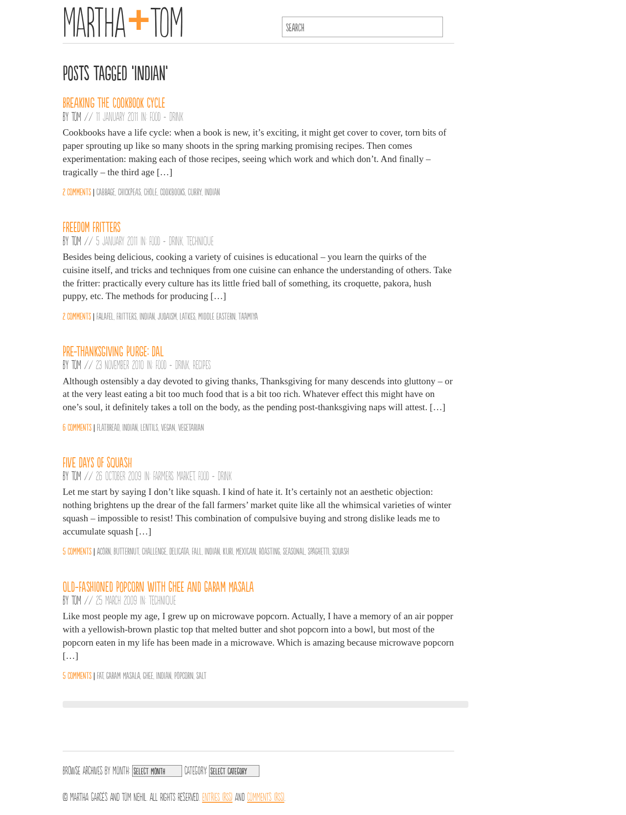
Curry (195, 191)
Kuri (228, 551)
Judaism (167, 316)
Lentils (149, 427)
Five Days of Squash (97, 461)
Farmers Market (173, 475)
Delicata (179, 551)
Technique (200, 240)
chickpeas (129, 191)
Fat (100, 675)
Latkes (187, 316)
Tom (76, 116)
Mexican (246, 551)
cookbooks (172, 191)
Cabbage (105, 191)
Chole (150, 191)
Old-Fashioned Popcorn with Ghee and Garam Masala (158, 586)
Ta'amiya (248, 316)
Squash (340, 551)
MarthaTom (123, 19)
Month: (121, 769)
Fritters (126, 316)
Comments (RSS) (265, 796)
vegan (168, 427)
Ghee (148, 675)
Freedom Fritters (91, 226)
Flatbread (108, 427)
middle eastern (216, 316)
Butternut (126, 551)
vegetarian (191, 427)
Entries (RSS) (217, 796)
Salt (201, 675)
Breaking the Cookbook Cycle (114, 102)
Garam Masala (123, 675)
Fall (197, 551)
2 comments (77, 191)
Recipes (202, 364)
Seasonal (294, 551)
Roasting (269, 551)
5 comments (77, 551)
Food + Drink (166, 116)
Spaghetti (318, 551)
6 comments (77, 427)
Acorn (104, 551)
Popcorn (183, 675)
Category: (196, 769)
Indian (212, 191)
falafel (105, 316)
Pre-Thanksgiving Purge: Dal (113, 350)
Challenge (154, 551)
